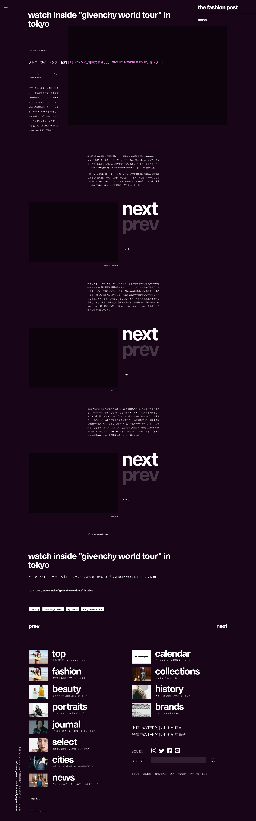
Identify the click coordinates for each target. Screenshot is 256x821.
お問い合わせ (161, 774)
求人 (173, 774)
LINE (177, 750)
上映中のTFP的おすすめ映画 (157, 728)
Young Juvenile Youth (92, 609)
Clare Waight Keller (53, 609)
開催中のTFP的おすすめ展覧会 (159, 734)
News (202, 19)
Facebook (169, 750)
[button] (141, 207)
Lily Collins (72, 609)
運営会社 (135, 774)
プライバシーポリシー (199, 774)
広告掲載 (147, 774)
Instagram (153, 750)
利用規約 (182, 774)
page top (34, 798)
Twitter (161, 750)
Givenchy (34, 609)
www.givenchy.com (100, 534)
